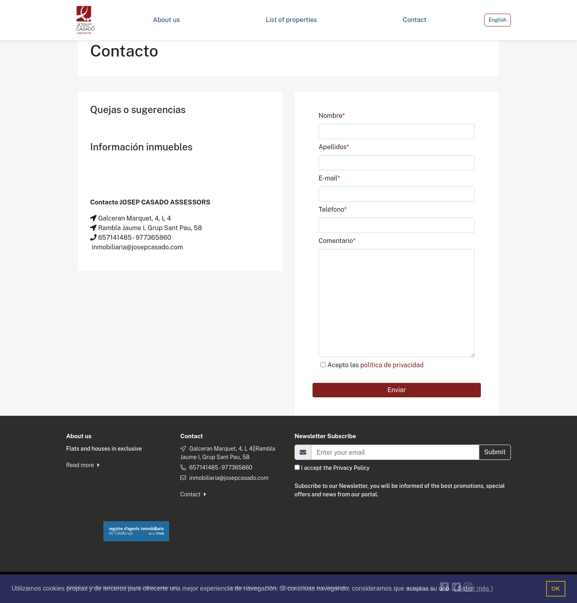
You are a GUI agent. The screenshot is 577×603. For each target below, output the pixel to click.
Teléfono (333, 209)
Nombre (332, 115)
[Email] (395, 452)
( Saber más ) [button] (473, 588)
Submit (495, 452)
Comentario (337, 241)
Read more (82, 465)
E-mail (329, 178)
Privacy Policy (351, 468)
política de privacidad (392, 365)
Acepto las (375, 365)
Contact (193, 494)
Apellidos (334, 147)
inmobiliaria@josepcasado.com (228, 478)
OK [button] (555, 588)
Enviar (396, 390)
